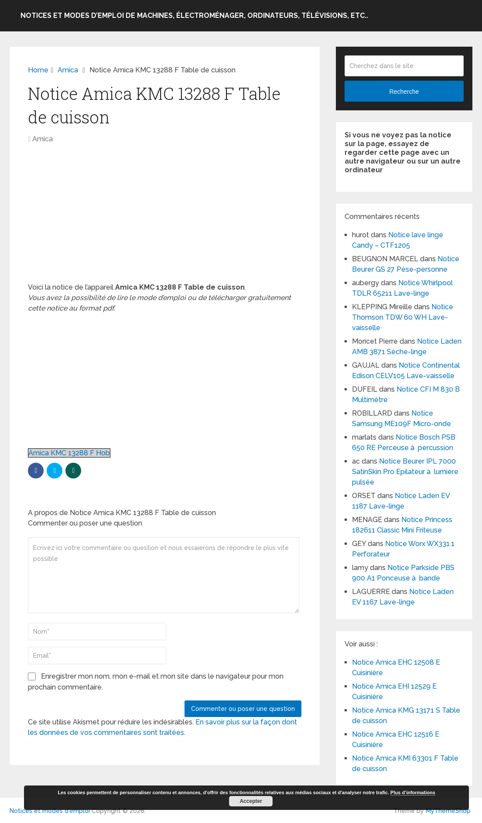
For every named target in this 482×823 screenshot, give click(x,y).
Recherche (404, 91)
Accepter (250, 801)
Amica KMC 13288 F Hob (69, 453)
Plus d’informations (412, 792)
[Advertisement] (164, 218)
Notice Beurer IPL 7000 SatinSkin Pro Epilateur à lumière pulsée (405, 471)
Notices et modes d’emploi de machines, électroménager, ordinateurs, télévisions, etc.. (194, 15)
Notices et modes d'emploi (50, 810)
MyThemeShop (448, 810)
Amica (42, 139)
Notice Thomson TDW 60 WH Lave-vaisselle (402, 317)
